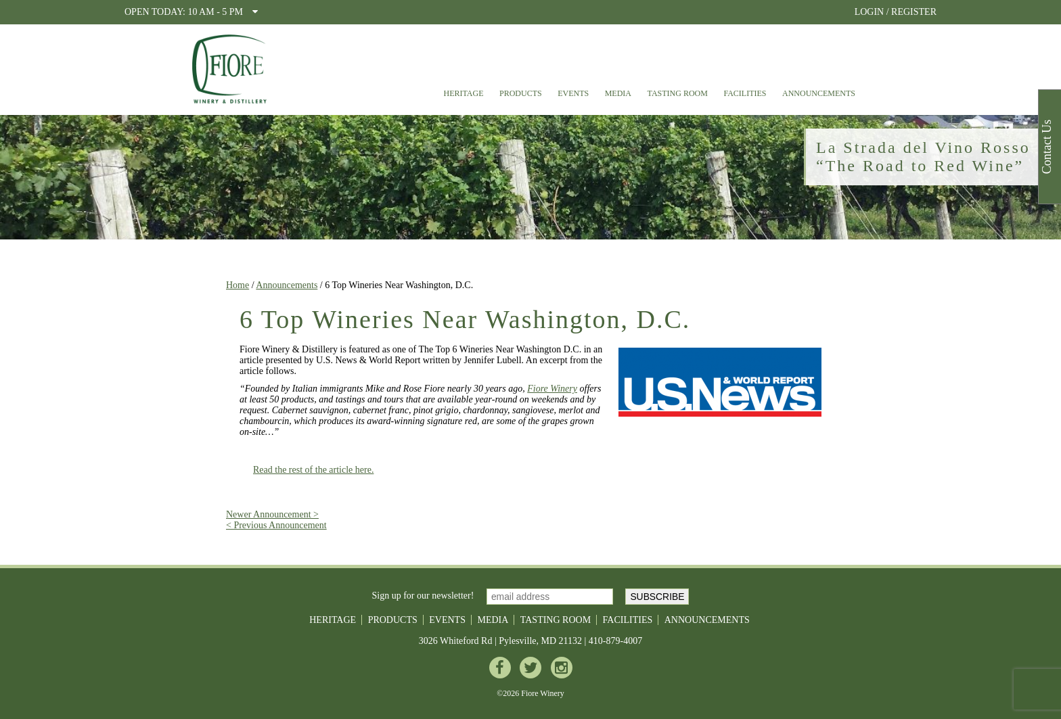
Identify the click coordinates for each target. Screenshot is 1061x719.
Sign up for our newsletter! (423, 595)
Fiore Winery (552, 389)
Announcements (818, 93)
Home (237, 285)
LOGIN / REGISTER (895, 12)
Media (618, 93)
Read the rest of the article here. (313, 470)
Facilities (744, 93)
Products (520, 93)
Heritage (463, 93)
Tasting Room (678, 93)
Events (573, 93)
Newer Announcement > (272, 514)
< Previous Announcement (276, 525)
